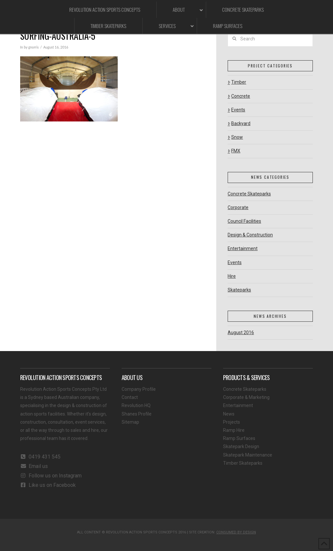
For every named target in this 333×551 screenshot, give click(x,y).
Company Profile (139, 389)
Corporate (238, 207)
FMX (234, 150)
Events (236, 109)
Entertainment (243, 248)
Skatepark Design (241, 446)
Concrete (239, 96)
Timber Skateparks (242, 463)
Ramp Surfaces (239, 438)
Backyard (239, 123)
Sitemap (130, 422)
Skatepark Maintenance (247, 455)
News (228, 414)
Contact (130, 397)
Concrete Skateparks (249, 193)
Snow (235, 137)
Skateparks (239, 289)
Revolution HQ (136, 405)
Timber (237, 82)
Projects (231, 422)
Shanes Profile (137, 414)
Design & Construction (250, 234)
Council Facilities (244, 221)
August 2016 (241, 332)
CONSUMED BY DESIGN (236, 532)
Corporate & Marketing (246, 397)
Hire (232, 276)
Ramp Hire (234, 430)
